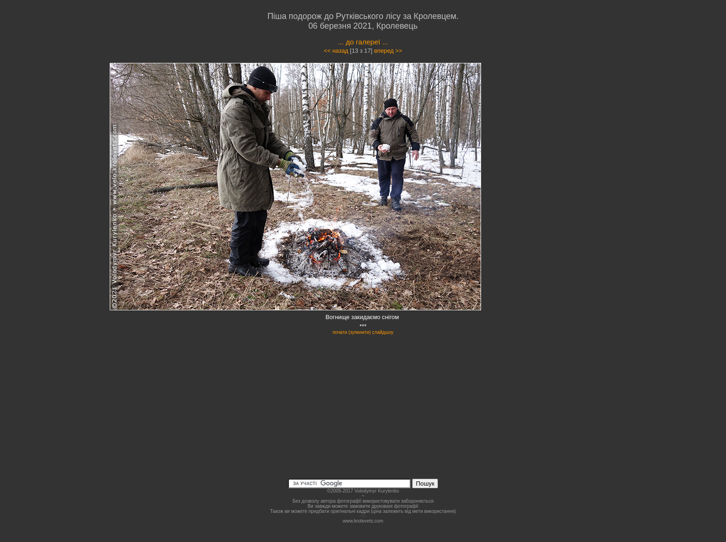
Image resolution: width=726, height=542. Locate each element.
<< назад (336, 50)
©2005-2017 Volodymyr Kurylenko (363, 490)
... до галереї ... (363, 42)
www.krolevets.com (363, 521)
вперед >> (388, 50)
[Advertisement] (558, 145)
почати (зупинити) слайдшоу (363, 332)
